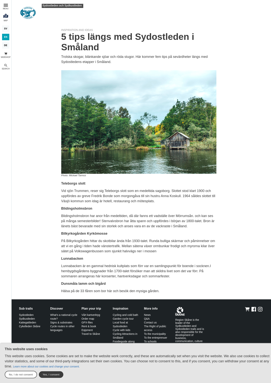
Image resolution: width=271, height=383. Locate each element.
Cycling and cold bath (125, 314)
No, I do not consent (21, 374)
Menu (5, 9)
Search (6, 69)
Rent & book (89, 326)
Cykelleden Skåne (29, 326)
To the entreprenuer (155, 337)
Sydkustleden (27, 318)
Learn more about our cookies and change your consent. (46, 366)
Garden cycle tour (123, 318)
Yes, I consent (51, 374)
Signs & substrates (61, 322)
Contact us (150, 322)
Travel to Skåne (91, 333)
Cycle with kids (121, 330)
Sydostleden (26, 314)
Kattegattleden (27, 322)
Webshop (5, 57)
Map (6, 21)
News (147, 314)
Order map (88, 318)
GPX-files (87, 322)
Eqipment (87, 330)
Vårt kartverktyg (91, 314)
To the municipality (155, 333)
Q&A (147, 318)
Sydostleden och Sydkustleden (62, 5)
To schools (150, 341)
